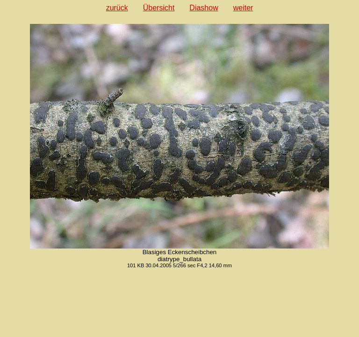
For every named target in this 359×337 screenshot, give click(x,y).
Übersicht (159, 8)
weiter (243, 8)
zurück (117, 8)
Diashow (203, 8)
